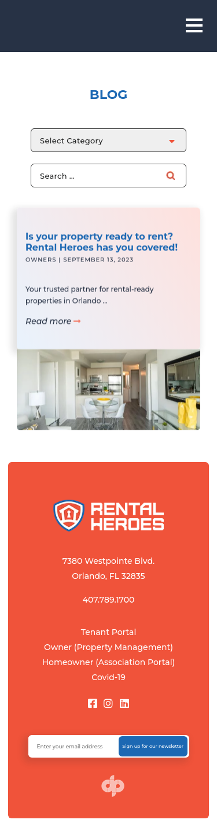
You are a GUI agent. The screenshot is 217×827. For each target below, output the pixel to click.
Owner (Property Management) (108, 647)
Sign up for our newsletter (152, 746)
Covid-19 (108, 677)
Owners (40, 264)
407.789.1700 (109, 600)
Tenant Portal (109, 632)
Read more (52, 325)
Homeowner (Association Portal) (108, 662)
